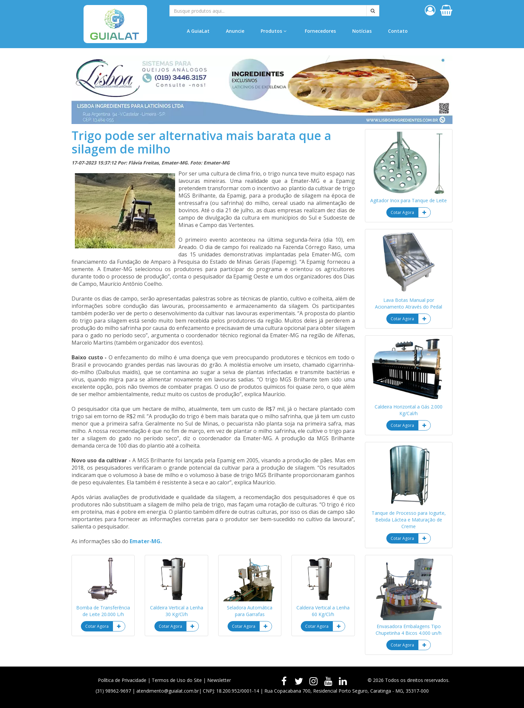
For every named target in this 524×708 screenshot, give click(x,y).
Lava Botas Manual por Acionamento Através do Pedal (408, 303)
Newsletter (219, 680)
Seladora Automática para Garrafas (249, 610)
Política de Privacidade (122, 680)
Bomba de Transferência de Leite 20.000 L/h (103, 610)
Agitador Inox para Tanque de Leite (408, 200)
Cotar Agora (97, 626)
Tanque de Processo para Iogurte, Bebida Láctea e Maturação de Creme (409, 519)
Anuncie (235, 31)
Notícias (362, 31)
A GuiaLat (198, 31)
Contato (398, 31)
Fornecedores (320, 31)
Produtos (273, 31)
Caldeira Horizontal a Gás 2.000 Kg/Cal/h (408, 410)
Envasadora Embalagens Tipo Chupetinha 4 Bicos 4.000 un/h (408, 629)
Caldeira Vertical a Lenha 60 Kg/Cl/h (323, 610)
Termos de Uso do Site (177, 680)
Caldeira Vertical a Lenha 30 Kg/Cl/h (176, 610)
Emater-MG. (146, 541)
